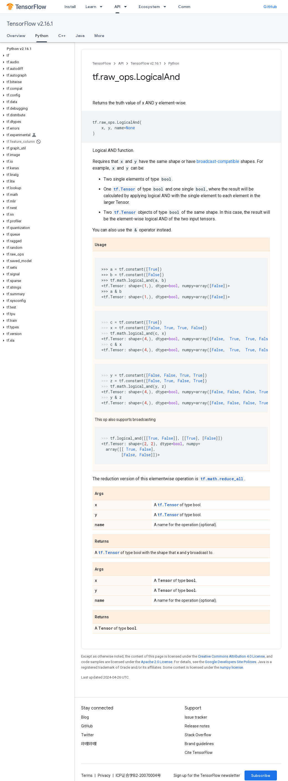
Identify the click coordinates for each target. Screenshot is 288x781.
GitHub (270, 6)
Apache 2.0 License (156, 662)
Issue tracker (196, 717)
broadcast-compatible (218, 161)
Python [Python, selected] (41, 35)
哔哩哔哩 (89, 744)
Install (70, 6)
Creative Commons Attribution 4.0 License (231, 656)
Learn (91, 6)
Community (189, 6)
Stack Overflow (198, 735)
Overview (16, 35)
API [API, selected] (117, 6)
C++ (62, 35)
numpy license (231, 667)
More (99, 35)
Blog (85, 717)
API (121, 63)
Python (173, 63)
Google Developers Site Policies (230, 662)
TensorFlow (101, 63)
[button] (36, 55)
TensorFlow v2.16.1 (30, 23)
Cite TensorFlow (199, 752)
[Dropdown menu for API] (127, 6)
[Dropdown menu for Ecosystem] (166, 6)
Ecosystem (149, 6)
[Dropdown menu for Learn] (102, 6)
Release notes (197, 726)
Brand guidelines (199, 744)
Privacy (104, 775)
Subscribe (260, 775)
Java (80, 35)
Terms (86, 775)
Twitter (87, 735)
